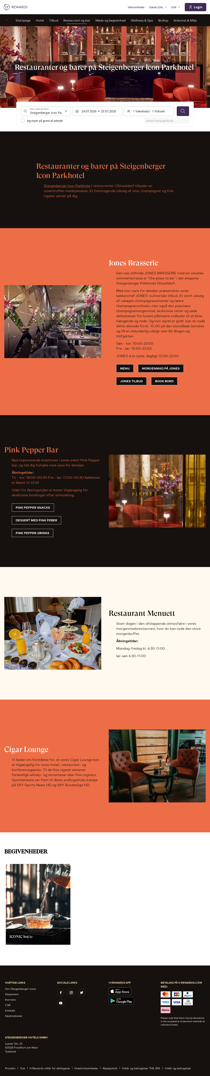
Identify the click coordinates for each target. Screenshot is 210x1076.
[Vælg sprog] (158, 7)
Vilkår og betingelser (179, 1068)
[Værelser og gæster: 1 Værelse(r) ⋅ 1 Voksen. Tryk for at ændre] (149, 111)
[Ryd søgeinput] (66, 111)
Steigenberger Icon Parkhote (67, 185)
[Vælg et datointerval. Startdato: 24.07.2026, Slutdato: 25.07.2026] (97, 111)
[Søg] (183, 111)
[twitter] (81, 992)
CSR (7, 1005)
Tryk (23, 1068)
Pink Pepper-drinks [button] (32, 533)
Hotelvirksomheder (87, 1068)
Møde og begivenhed (110, 20)
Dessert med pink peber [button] (36, 520)
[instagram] (71, 992)
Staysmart (11, 994)
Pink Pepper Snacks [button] (33, 507)
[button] (38, 904)
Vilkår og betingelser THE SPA (142, 1068)
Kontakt (10, 1010)
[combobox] (46, 111)
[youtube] (60, 1003)
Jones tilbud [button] (131, 381)
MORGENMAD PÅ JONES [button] (161, 368)
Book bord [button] (164, 381)
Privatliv (11, 1068)
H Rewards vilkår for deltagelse (51, 1068)
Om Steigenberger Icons (20, 988)
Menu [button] (125, 368)
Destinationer (13, 1015)
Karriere (10, 999)
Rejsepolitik (111, 1068)
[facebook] (60, 992)
